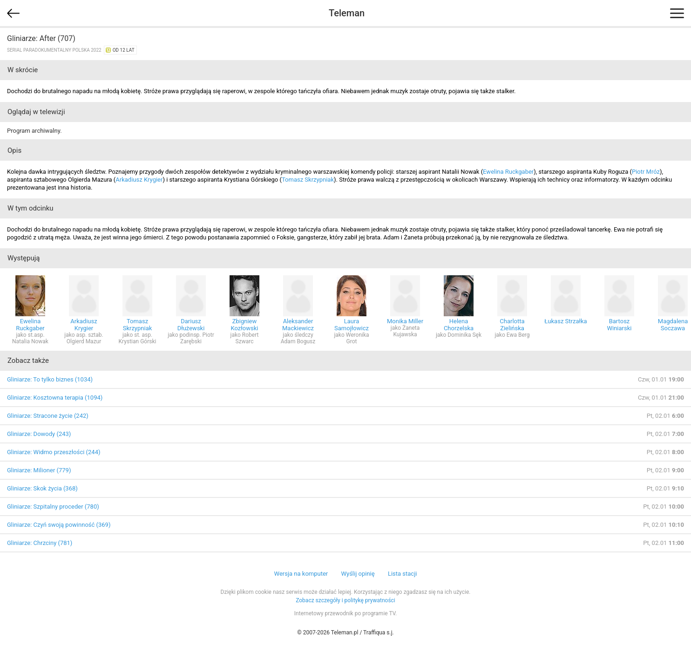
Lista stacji (402, 573)
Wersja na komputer (301, 573)
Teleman (347, 13)
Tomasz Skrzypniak (308, 179)
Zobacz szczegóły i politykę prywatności (345, 600)
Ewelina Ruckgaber (508, 171)
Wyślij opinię (357, 573)
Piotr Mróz (646, 171)
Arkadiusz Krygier (139, 179)
